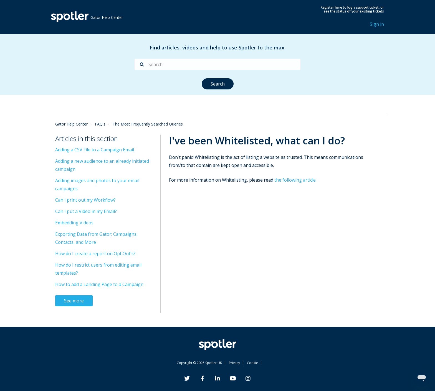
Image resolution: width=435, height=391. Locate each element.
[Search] (217, 64)
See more (74, 301)
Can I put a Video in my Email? (86, 211)
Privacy (234, 362)
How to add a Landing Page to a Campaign (99, 284)
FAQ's (100, 124)
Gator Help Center (71, 124)
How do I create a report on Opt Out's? (95, 253)
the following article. (295, 180)
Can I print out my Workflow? (85, 200)
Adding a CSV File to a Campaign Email (94, 150)
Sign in (377, 24)
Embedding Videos (74, 223)
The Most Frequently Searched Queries (148, 124)
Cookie (252, 362)
